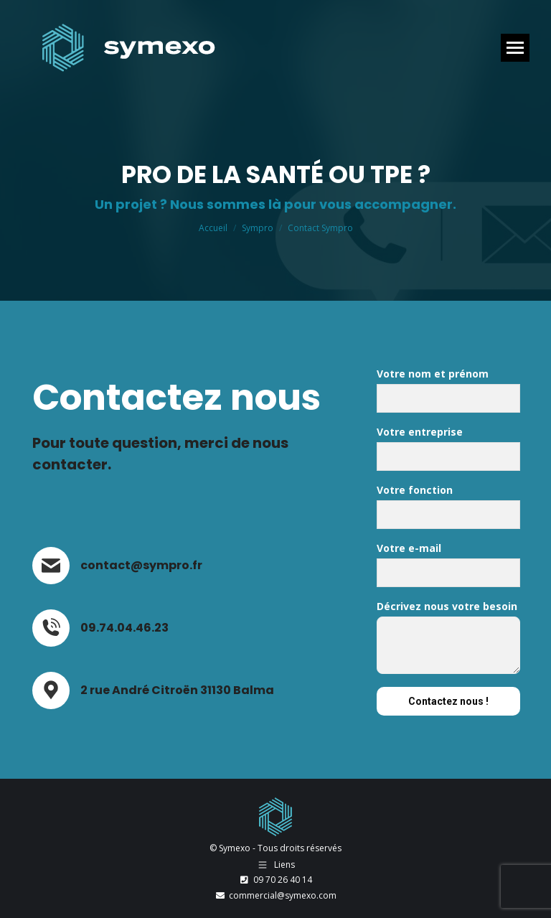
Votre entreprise (448, 451)
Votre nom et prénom (448, 393)
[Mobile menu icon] (515, 48)
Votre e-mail (448, 567)
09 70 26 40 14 (275, 879)
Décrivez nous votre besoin (448, 640)
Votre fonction (448, 509)
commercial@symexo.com (275, 895)
